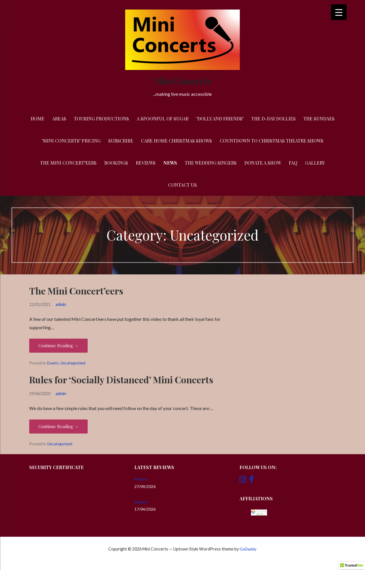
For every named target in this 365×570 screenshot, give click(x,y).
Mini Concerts (182, 81)
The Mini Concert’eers (68, 163)
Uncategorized (72, 363)
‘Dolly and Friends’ (220, 119)
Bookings (116, 163)
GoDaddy (248, 548)
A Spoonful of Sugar (163, 119)
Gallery (315, 163)
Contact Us (182, 185)
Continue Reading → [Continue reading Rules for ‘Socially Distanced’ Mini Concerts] (58, 426)
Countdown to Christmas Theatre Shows (271, 141)
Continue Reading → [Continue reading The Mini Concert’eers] (58, 345)
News (170, 163)
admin (61, 304)
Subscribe (120, 141)
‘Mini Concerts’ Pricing (71, 141)
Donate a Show (262, 163)
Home (37, 119)
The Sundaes (319, 119)
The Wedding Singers (211, 163)
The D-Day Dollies (273, 119)
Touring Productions (101, 119)
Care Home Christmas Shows (176, 141)
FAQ (293, 163)
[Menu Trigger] (339, 12)
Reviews (146, 163)
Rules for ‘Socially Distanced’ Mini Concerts (121, 379)
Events (53, 363)
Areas (59, 119)
